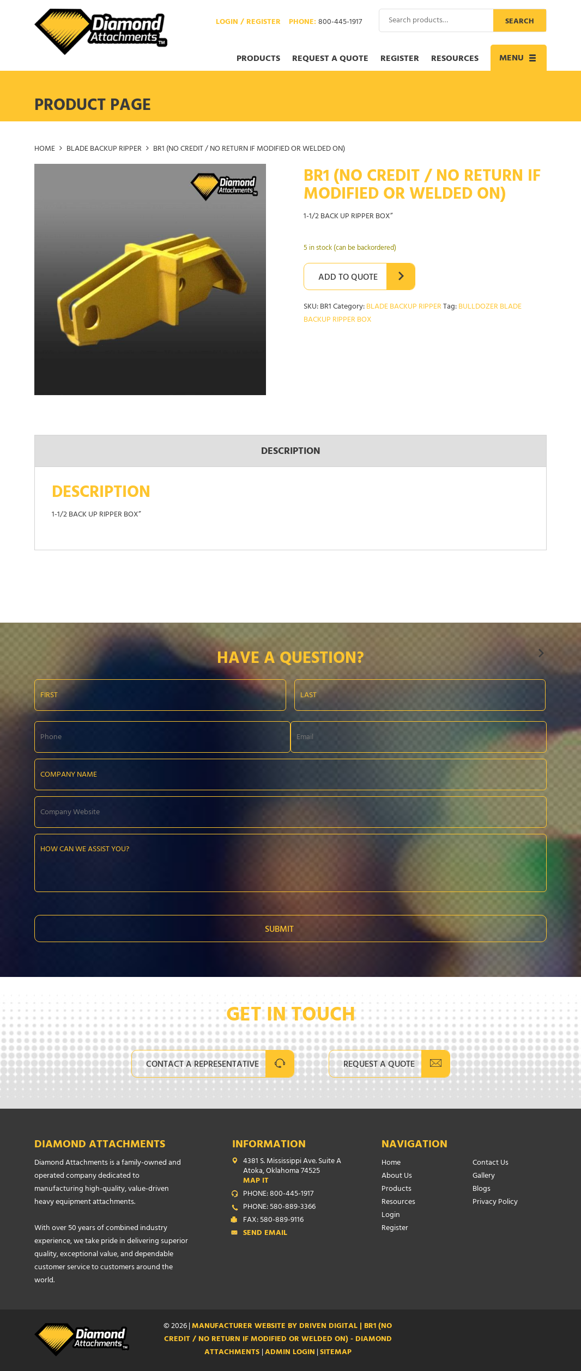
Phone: (325, 22)
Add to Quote (348, 278)
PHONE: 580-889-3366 (279, 1208)
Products (258, 59)
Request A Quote (379, 1065)
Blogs (482, 1189)
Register (399, 59)
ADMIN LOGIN (290, 1352)
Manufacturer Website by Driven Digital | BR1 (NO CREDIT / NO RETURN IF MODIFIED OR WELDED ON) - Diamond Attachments (278, 1339)
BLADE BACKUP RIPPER (104, 149)
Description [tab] (290, 452)
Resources (455, 59)
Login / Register (248, 22)
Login (391, 1215)
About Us (397, 1176)
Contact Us (491, 1163)
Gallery (484, 1176)
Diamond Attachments (99, 1145)
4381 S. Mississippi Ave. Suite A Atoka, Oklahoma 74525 (293, 1171)
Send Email (265, 1234)
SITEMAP (336, 1352)
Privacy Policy (495, 1202)
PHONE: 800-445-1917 (278, 1195)
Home (44, 149)
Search (519, 22)
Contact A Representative (202, 1065)
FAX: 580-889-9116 (273, 1221)
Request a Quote (330, 59)
